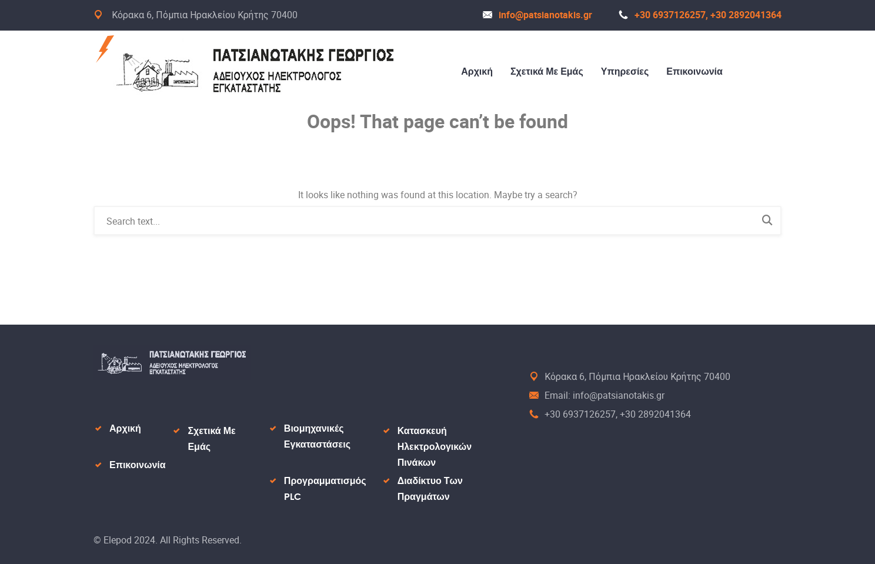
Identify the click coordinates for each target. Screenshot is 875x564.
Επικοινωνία (694, 71)
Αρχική (477, 71)
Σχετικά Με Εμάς (546, 71)
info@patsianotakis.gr (537, 14)
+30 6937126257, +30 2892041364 (700, 14)
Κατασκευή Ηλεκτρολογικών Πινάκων (435, 447)
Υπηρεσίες (625, 71)
